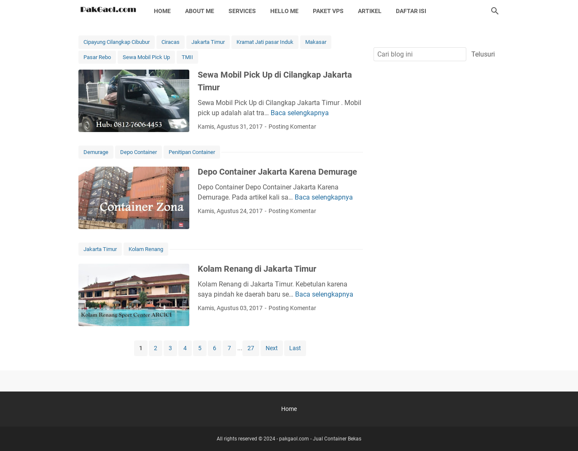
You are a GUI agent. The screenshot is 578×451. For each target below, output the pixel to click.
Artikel (370, 11)
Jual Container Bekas (337, 439)
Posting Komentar (292, 126)
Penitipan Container (192, 152)
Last (295, 348)
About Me (199, 11)
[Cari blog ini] (495, 11)
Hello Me (284, 11)
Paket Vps (328, 11)
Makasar (315, 42)
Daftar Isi (411, 11)
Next (272, 348)
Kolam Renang (146, 249)
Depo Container (138, 152)
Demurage (95, 152)
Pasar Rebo (97, 57)
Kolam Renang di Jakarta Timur (257, 269)
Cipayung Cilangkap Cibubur (116, 42)
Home (162, 11)
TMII (187, 57)
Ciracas (170, 42)
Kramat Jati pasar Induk (265, 42)
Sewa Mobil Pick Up (146, 57)
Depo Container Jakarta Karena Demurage (277, 172)
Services (242, 11)
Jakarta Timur (208, 42)
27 (250, 348)
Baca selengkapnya (300, 113)
